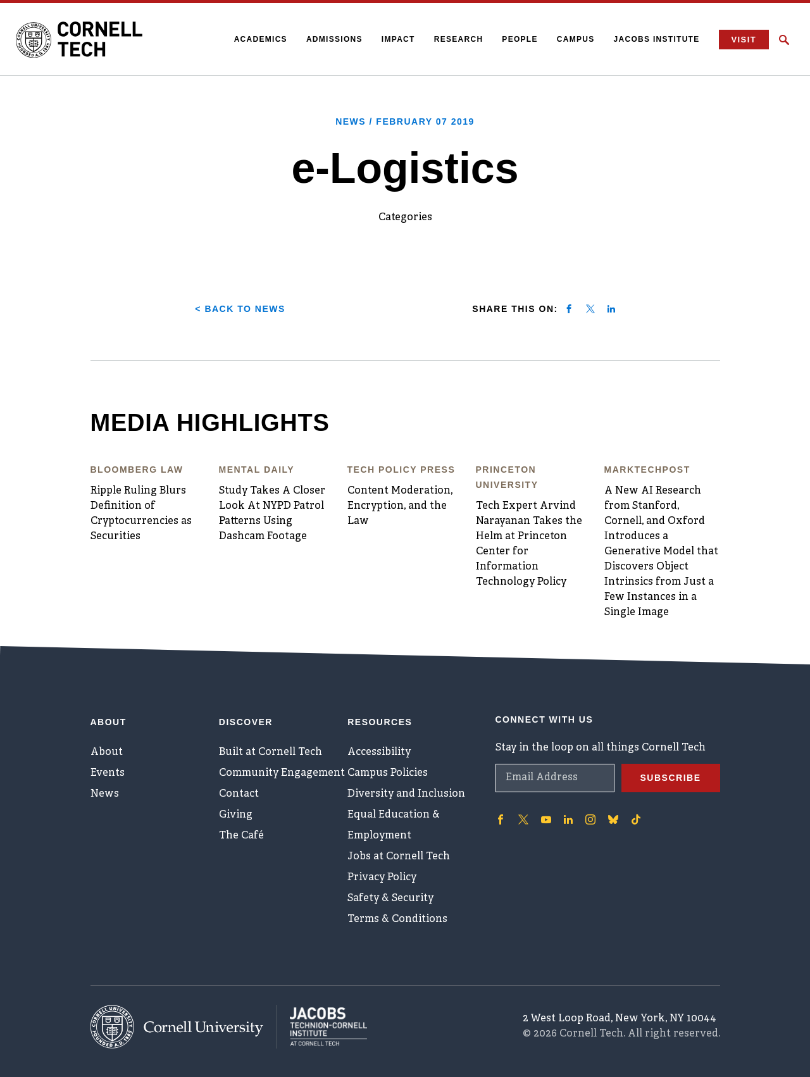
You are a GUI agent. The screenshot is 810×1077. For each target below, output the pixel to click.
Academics (260, 39)
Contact (239, 794)
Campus (576, 39)
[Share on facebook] (568, 308)
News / (405, 121)
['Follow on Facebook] (500, 819)
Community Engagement (282, 773)
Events (107, 773)
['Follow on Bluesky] (613, 819)
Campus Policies (387, 773)
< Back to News (240, 309)
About (106, 752)
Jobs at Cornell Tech (398, 856)
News (104, 794)
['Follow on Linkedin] (568, 819)
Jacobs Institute (657, 39)
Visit (744, 39)
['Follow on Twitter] (523, 819)
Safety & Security (390, 898)
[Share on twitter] (590, 308)
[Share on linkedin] (611, 308)
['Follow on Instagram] (590, 819)
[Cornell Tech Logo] (79, 40)
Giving (235, 815)
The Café (241, 836)
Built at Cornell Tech (270, 752)
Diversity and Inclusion (406, 794)
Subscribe (670, 778)
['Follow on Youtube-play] (546, 819)
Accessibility (379, 752)
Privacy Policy (381, 877)
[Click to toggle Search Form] (784, 40)
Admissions (334, 39)
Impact (398, 39)
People (519, 39)
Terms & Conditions (397, 919)
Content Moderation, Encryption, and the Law (399, 506)
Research (458, 39)
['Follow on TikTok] (636, 819)
